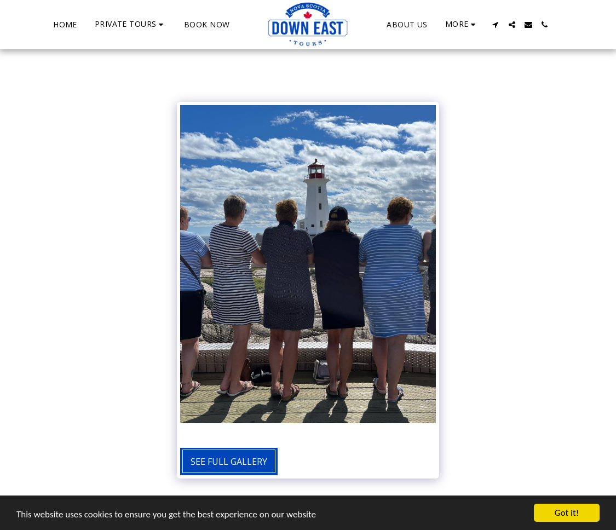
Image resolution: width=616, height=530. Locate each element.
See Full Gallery (229, 462)
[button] (131, 24)
